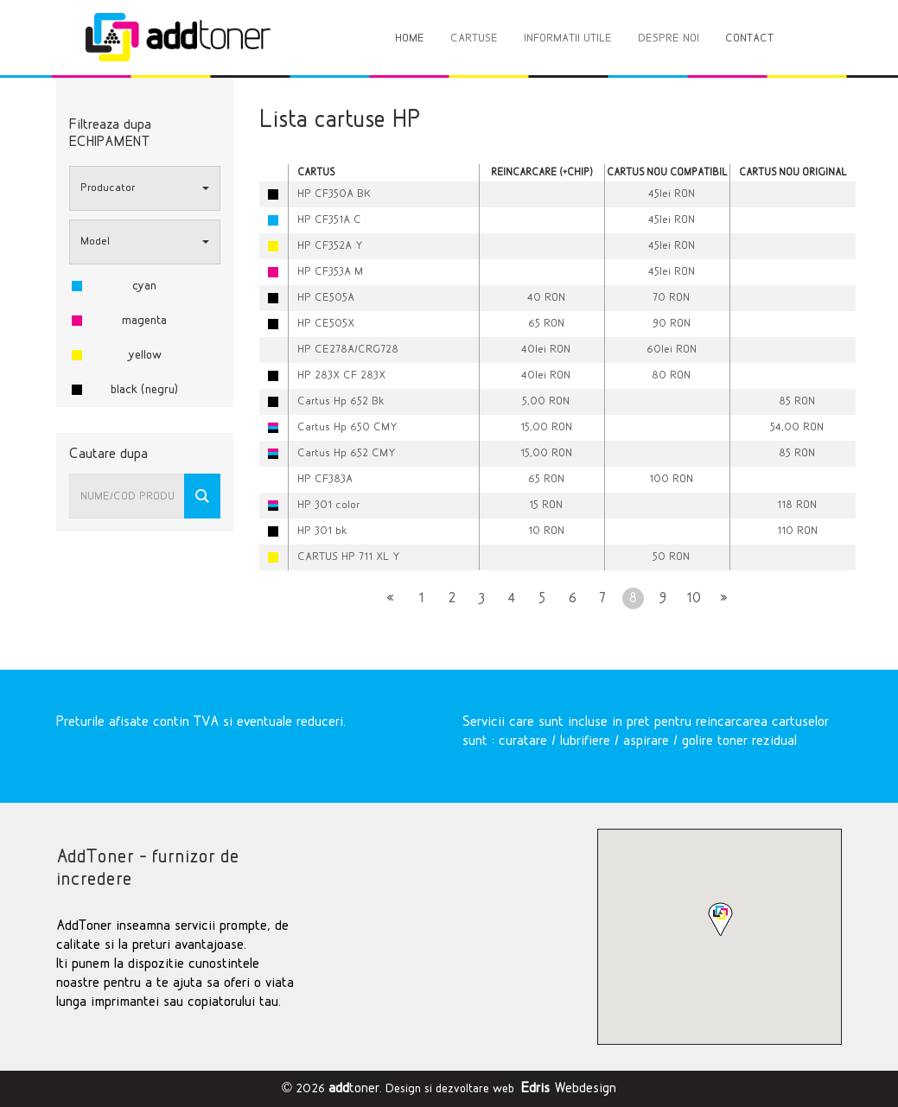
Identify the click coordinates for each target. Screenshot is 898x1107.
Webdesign (568, 1088)
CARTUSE (474, 38)
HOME (409, 38)
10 (693, 598)
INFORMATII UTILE (568, 38)
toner (353, 1088)
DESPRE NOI (668, 38)
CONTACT (749, 38)
